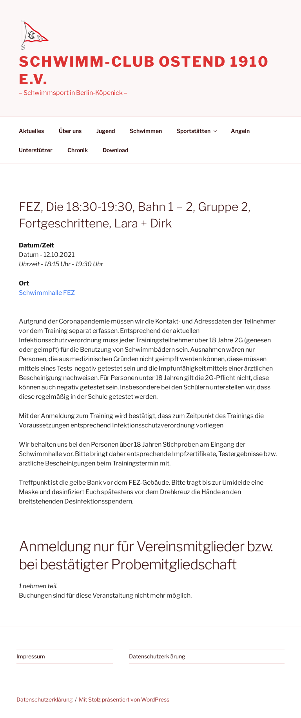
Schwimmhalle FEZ (47, 292)
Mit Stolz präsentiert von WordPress (124, 699)
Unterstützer (36, 150)
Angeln (240, 130)
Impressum (30, 656)
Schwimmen (146, 130)
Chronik (77, 150)
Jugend (105, 130)
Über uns (70, 130)
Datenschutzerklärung (157, 656)
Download (115, 150)
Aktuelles (31, 130)
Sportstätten (197, 130)
